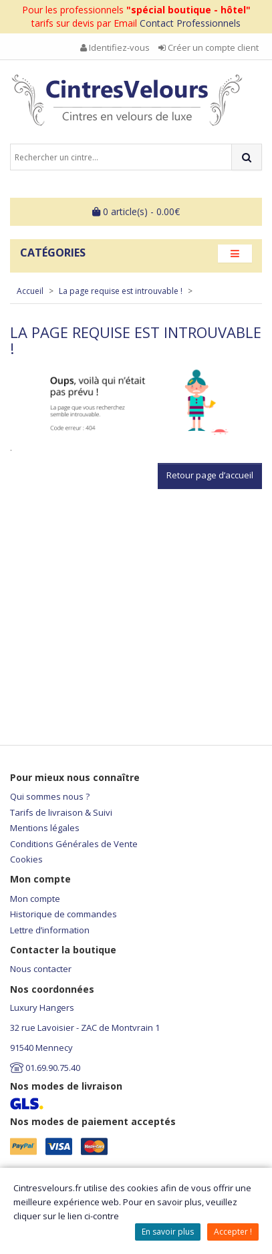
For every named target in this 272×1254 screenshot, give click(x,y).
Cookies (26, 859)
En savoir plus (168, 1231)
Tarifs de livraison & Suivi (61, 812)
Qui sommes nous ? (50, 796)
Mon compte (35, 899)
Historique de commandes (63, 914)
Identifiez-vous (115, 47)
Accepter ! (233, 1231)
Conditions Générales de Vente (74, 844)
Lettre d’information (50, 930)
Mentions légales (45, 828)
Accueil (30, 291)
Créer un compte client (208, 47)
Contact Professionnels (190, 23)
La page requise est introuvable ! (120, 291)
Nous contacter (41, 969)
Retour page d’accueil (209, 475)
